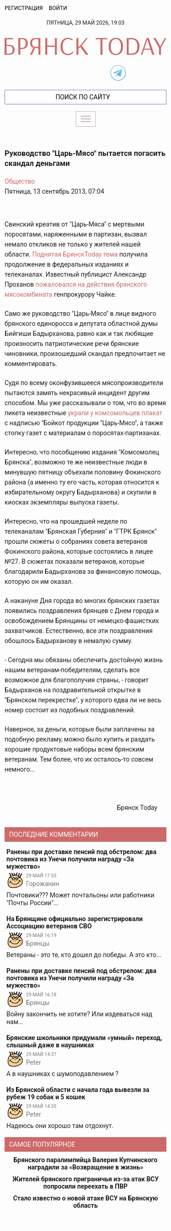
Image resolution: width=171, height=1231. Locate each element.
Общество (20, 181)
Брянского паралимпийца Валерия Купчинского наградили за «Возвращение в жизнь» (85, 1163)
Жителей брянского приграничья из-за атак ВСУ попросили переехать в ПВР (85, 1182)
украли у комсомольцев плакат (115, 413)
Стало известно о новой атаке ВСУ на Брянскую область (85, 1202)
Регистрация (24, 8)
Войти (58, 8)
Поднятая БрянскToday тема (75, 254)
